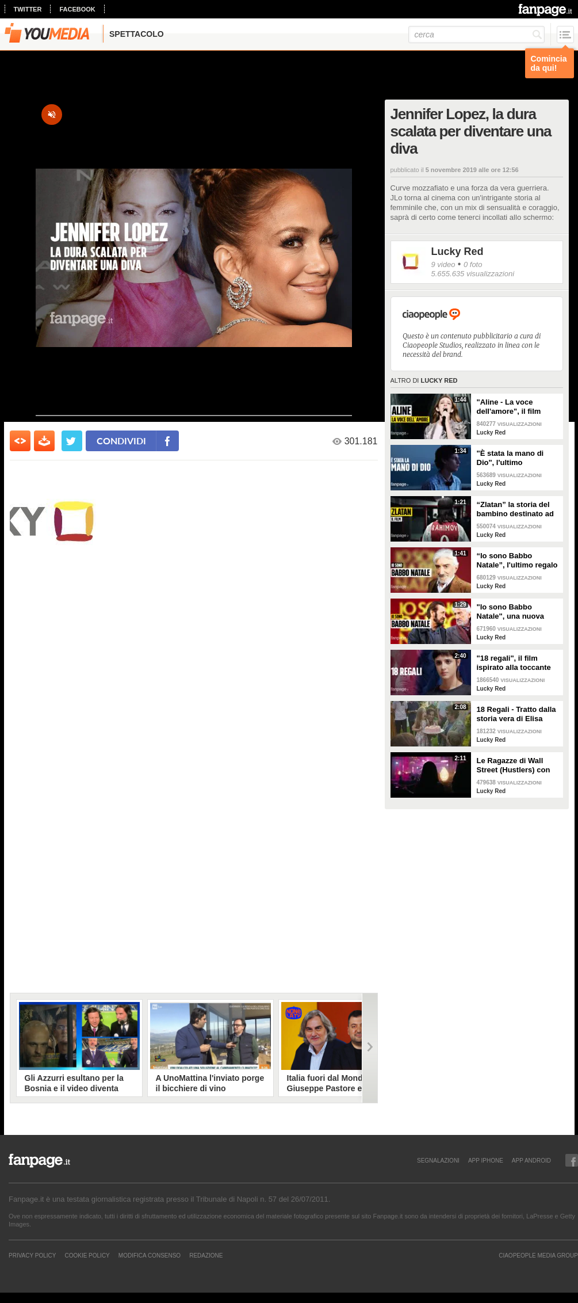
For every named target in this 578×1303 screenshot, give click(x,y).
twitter (28, 9)
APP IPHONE (485, 1160)
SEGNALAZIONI (438, 1160)
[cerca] (476, 34)
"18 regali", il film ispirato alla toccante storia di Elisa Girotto (514, 663)
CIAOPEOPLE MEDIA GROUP (538, 1255)
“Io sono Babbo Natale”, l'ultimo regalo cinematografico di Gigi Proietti (518, 560)
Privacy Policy (32, 1255)
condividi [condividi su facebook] (121, 440)
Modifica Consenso (149, 1255)
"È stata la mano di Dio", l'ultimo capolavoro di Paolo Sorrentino (512, 458)
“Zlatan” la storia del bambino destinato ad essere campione (515, 509)
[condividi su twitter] (72, 440)
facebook (77, 9)
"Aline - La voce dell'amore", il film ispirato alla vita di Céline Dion (509, 407)
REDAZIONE (206, 1255)
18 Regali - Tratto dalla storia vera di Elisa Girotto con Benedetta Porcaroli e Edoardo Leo (516, 714)
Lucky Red (457, 251)
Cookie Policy (86, 1255)
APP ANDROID (531, 1160)
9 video (443, 264)
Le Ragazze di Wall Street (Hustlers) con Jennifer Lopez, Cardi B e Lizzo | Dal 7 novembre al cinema (515, 765)
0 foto (473, 264)
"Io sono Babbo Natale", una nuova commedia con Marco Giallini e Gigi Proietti (515, 612)
